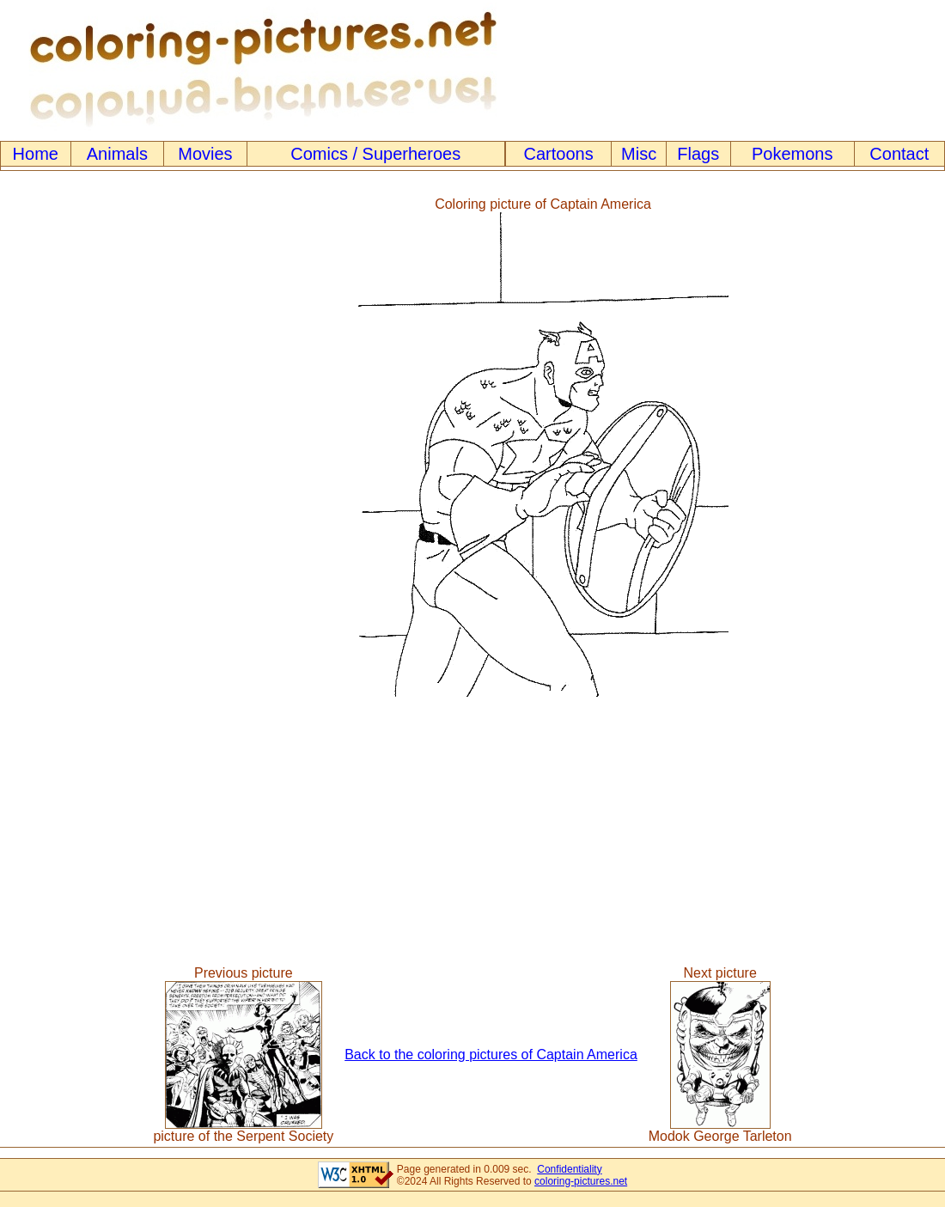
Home (35, 153)
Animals (117, 153)
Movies (205, 153)
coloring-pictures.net (580, 1181)
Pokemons (792, 153)
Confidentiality (569, 1169)
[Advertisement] (71, 446)
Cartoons (559, 153)
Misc (638, 153)
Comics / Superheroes (375, 153)
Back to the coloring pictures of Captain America (490, 1054)
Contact (899, 153)
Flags (698, 153)
